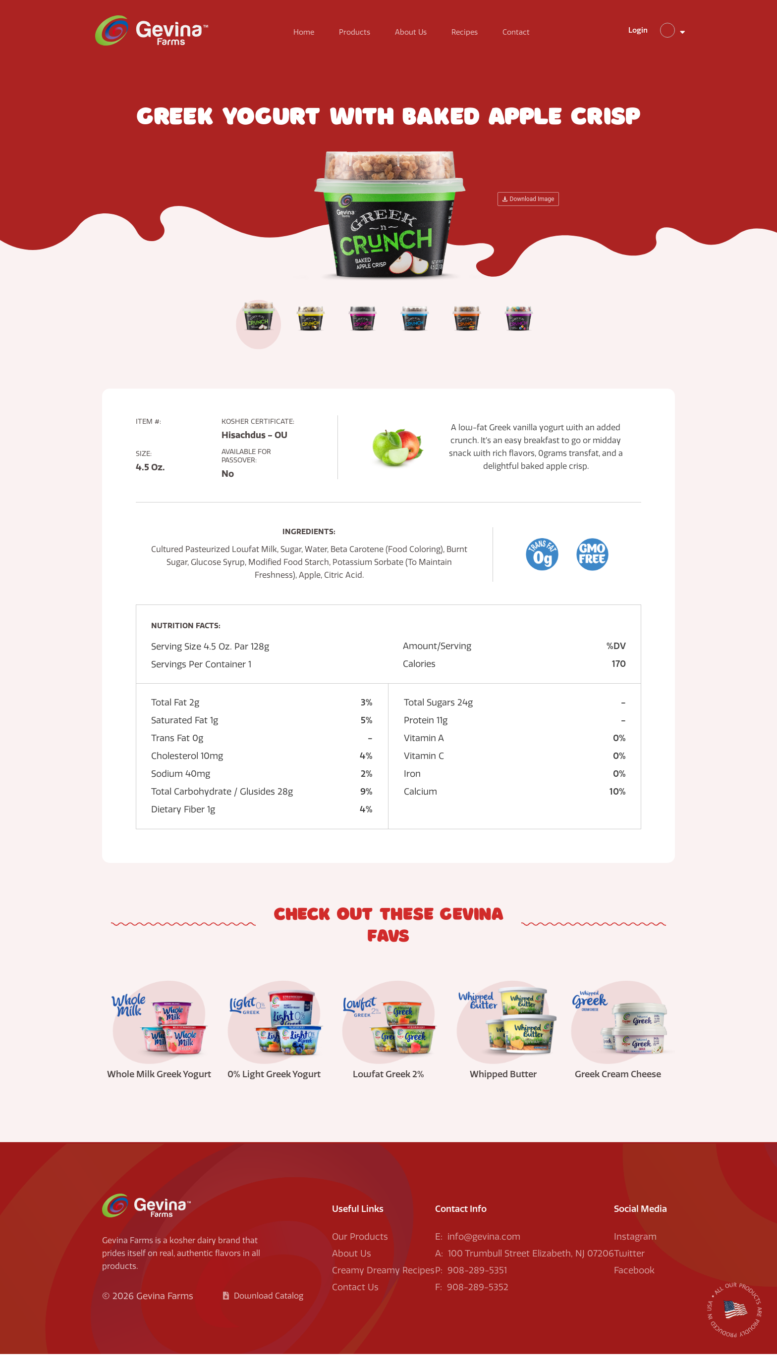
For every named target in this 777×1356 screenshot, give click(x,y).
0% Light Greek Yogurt (274, 1076)
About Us (414, 33)
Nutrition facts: (186, 627)
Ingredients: (308, 533)
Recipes (468, 33)
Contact (519, 33)
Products (358, 33)
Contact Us (355, 1289)
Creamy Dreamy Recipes (383, 1272)
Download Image (528, 201)
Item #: (148, 423)
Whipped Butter (503, 1076)
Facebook (634, 1272)
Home (307, 33)
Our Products (360, 1238)
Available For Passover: (246, 458)
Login (627, 31)
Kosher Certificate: (258, 423)
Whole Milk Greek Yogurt (159, 1076)
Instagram (635, 1238)
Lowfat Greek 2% (388, 1076)
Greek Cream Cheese (618, 1076)
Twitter (629, 1255)
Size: (144, 456)
